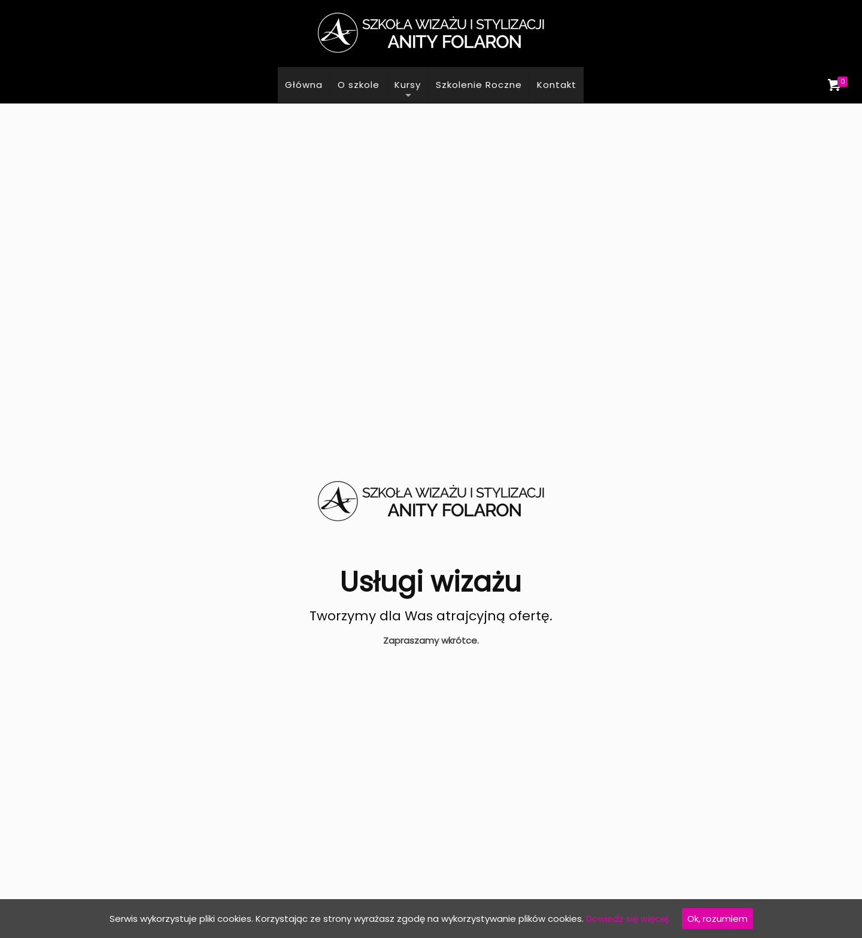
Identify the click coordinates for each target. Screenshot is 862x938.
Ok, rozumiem (717, 918)
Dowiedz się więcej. (628, 918)
